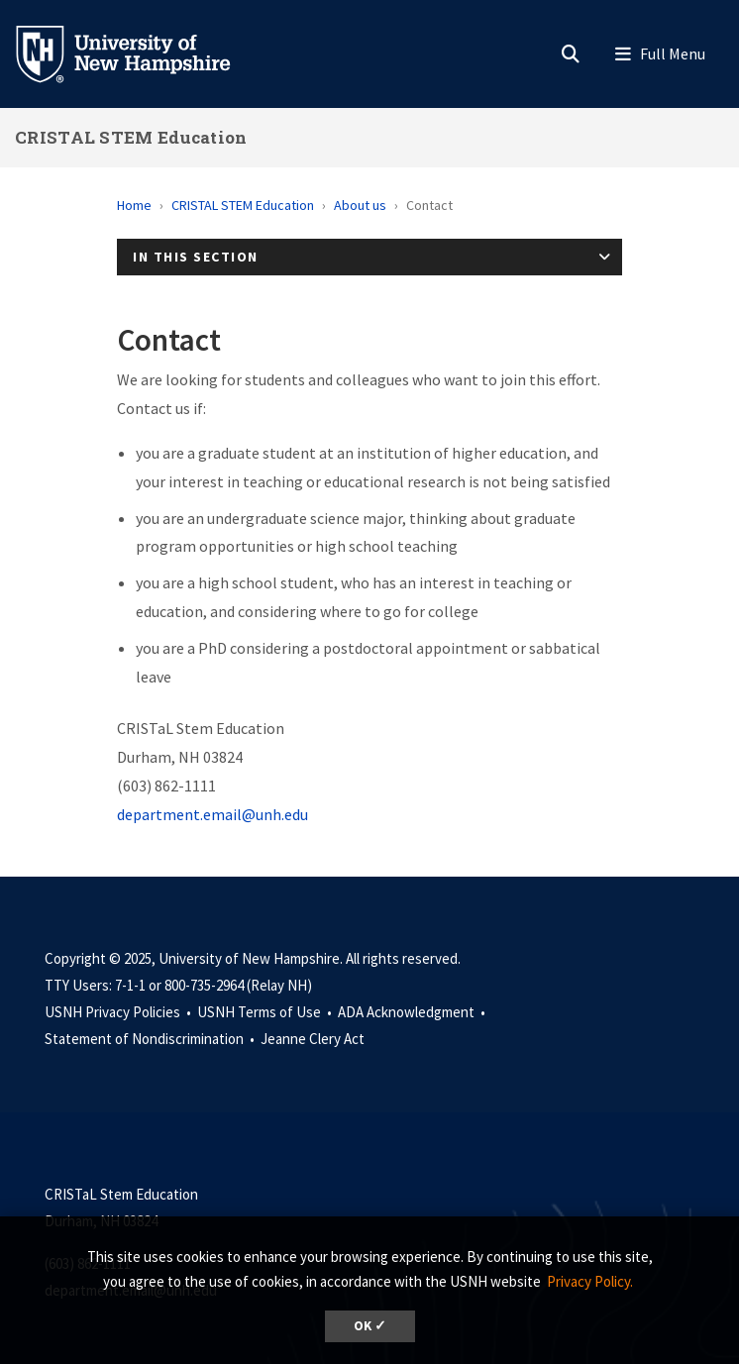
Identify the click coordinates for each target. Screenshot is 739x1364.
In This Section (196, 256)
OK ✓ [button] (370, 1325)
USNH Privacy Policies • (119, 1011)
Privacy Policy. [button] (590, 1281)
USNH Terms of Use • (266, 1011)
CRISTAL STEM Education (131, 137)
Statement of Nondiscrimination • (151, 1038)
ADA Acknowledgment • (413, 1011)
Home (134, 205)
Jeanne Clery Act (313, 1038)
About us (360, 205)
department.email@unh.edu (212, 814)
